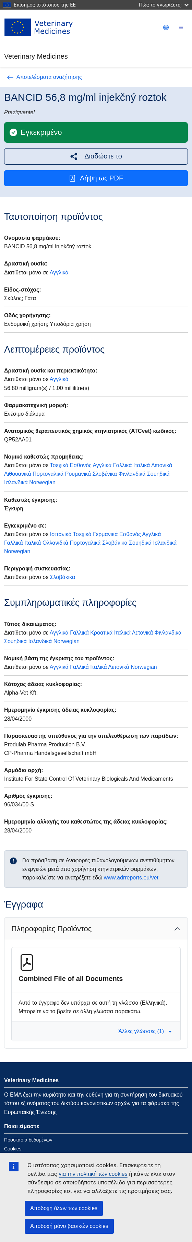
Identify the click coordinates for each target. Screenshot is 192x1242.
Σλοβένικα (105, 474)
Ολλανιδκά (55, 543)
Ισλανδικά (16, 482)
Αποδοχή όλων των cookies (63, 1208)
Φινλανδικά (132, 474)
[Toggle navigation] (181, 27)
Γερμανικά (105, 534)
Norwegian (42, 482)
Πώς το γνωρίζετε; (164, 5)
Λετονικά (161, 465)
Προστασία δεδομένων (28, 1140)
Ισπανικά (61, 534)
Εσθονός (81, 465)
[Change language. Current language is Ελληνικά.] (166, 27)
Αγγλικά (59, 272)
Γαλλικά (122, 465)
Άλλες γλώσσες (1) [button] (145, 1031)
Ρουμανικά (78, 474)
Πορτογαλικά (48, 474)
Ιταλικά (141, 465)
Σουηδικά (158, 474)
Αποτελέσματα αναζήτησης (44, 77)
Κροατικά (101, 633)
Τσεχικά (59, 465)
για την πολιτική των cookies (93, 1174)
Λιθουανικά (17, 474)
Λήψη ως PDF (96, 178)
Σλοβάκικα (115, 543)
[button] (96, 156)
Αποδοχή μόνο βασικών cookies (69, 1226)
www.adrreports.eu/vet (131, 877)
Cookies (13, 1148)
